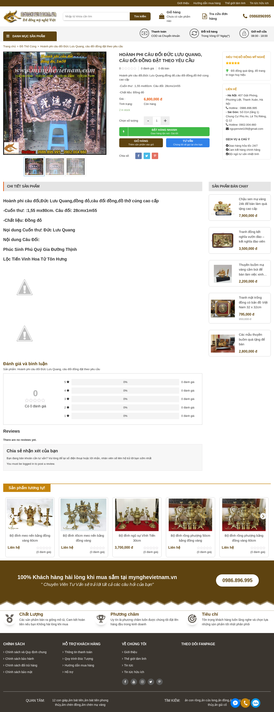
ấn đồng (223, 700)
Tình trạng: (126, 104)
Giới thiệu (183, 3)
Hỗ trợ (69, 672)
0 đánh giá (147, 68)
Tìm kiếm (140, 16)
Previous (10, 516)
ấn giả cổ (220, 704)
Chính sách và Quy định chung (25, 652)
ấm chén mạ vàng (94, 704)
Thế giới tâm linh (235, 3)
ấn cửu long (209, 700)
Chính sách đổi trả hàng (21, 665)
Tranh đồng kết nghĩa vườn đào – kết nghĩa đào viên (252, 236)
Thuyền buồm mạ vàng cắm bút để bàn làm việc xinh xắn (251, 270)
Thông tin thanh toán (78, 652)
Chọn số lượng (128, 120)
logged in (28, 463)
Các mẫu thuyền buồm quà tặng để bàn (252, 339)
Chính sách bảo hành (19, 658)
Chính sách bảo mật (18, 672)
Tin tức (128, 665)
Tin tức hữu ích (259, 3)
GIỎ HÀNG (141, 142)
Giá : (122, 98)
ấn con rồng (193, 700)
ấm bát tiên (75, 700)
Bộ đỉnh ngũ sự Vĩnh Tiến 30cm (137, 538)
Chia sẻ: (124, 155)
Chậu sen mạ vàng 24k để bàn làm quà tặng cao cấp (253, 203)
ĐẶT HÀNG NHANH (148, 131)
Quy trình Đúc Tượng (79, 658)
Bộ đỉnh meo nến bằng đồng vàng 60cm (30, 538)
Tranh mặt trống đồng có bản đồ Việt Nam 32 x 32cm (253, 302)
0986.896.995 (237, 580)
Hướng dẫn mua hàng (206, 3)
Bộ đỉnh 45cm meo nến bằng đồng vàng (83, 538)
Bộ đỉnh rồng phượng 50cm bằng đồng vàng (190, 538)
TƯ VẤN (188, 142)
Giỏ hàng (174, 12)
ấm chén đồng (71, 704)
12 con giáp (60, 700)
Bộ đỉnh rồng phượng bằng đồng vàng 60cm (244, 538)
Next (263, 516)
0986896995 (257, 16)
